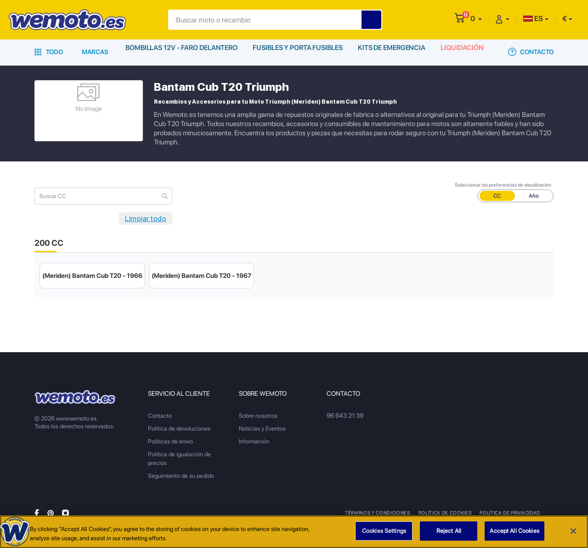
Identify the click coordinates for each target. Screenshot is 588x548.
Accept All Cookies (514, 531)
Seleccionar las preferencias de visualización (503, 185)
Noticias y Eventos (262, 428)
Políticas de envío (170, 441)
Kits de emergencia (393, 51)
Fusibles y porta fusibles (298, 51)
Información (254, 441)
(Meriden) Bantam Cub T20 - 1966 (92, 275)
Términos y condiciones (377, 512)
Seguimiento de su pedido (181, 475)
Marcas (95, 51)
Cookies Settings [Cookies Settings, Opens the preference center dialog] (384, 531)
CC (497, 196)
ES (533, 18)
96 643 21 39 (344, 415)
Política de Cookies (444, 512)
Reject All (448, 531)
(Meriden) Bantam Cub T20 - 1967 (201, 275)
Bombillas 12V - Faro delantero (181, 51)
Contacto (531, 52)
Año (534, 196)
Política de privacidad (509, 512)
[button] (476, 18)
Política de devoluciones (179, 428)
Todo (48, 51)
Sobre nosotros (258, 415)
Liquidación (465, 51)
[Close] (573, 531)
